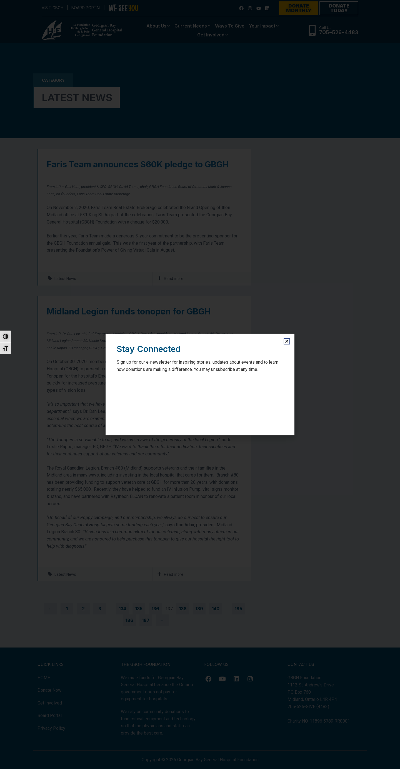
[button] (287, 341)
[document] (200, 384)
